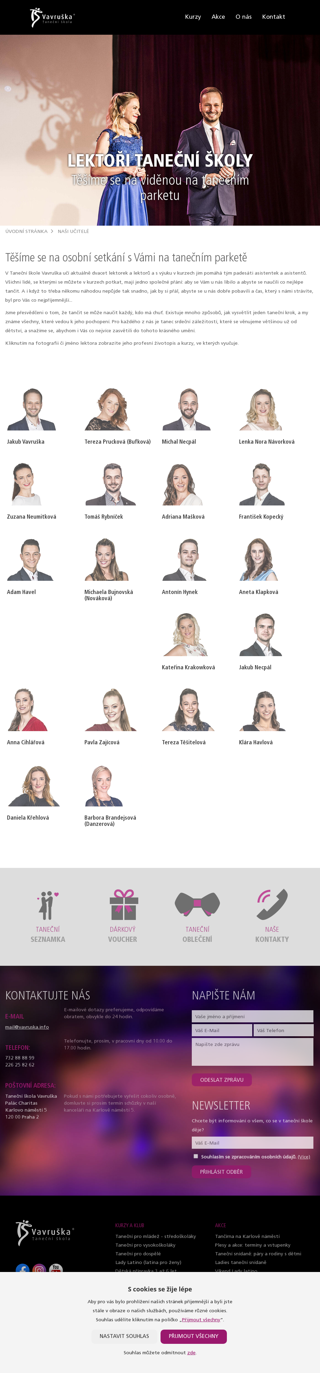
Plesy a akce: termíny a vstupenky (252, 1245)
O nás (244, 17)
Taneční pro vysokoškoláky (145, 1245)
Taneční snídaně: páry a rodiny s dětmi (258, 1254)
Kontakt (273, 17)
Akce (218, 17)
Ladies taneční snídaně (240, 1262)
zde (191, 1353)
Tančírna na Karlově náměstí (247, 1236)
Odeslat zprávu (222, 1080)
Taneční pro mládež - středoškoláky (155, 1236)
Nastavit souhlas (124, 1336)
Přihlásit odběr (221, 1172)
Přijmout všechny (201, 1320)
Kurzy (193, 17)
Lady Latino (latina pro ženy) (148, 1262)
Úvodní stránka (26, 231)
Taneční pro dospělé (138, 1254)
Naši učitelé (73, 231)
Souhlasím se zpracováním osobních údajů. (248, 1157)
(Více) (304, 1157)
